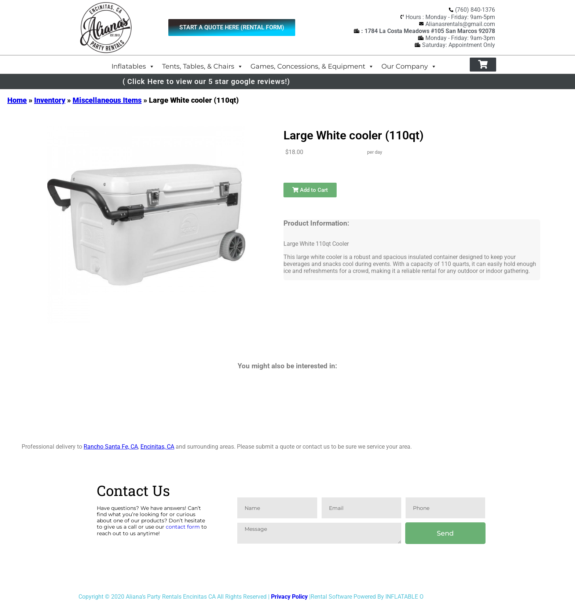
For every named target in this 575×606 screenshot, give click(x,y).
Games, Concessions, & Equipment (312, 66)
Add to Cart (310, 190)
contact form (183, 526)
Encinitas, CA (157, 446)
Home (17, 100)
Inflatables (133, 66)
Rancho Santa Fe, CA (111, 446)
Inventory (49, 100)
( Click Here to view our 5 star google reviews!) (206, 81)
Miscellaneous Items (107, 100)
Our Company (409, 66)
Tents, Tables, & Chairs (202, 66)
